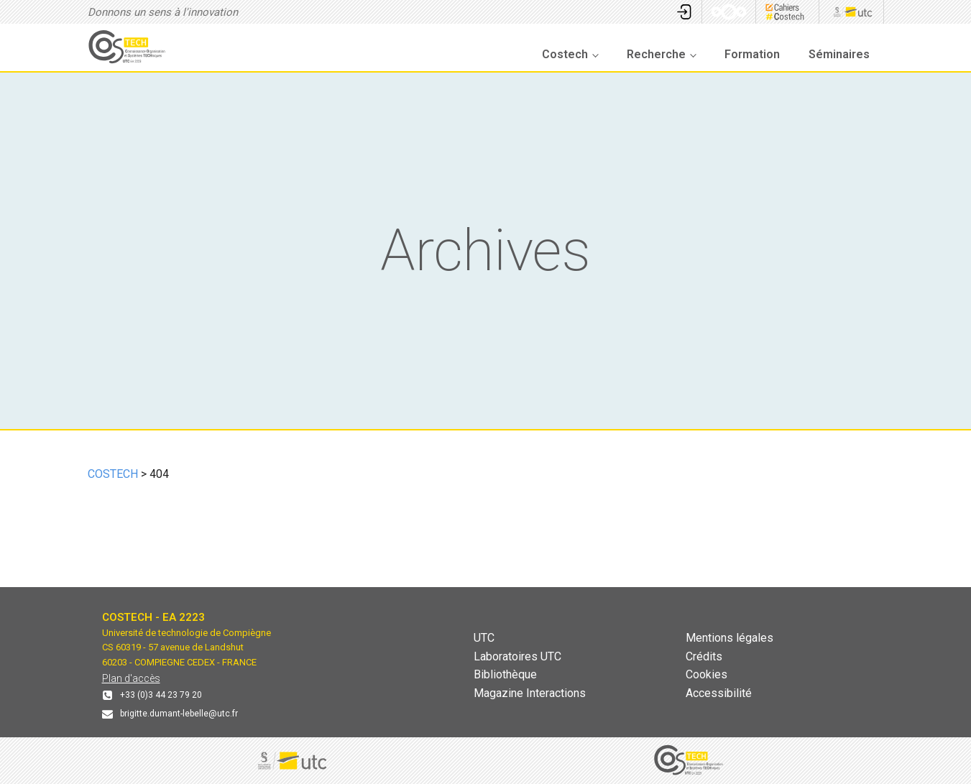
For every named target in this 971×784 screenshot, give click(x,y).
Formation (752, 54)
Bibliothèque (505, 674)
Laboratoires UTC (517, 656)
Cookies (706, 674)
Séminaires (839, 54)
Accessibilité (719, 693)
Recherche (656, 54)
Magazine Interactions (530, 693)
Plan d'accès (131, 678)
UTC (484, 638)
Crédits (704, 656)
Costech (565, 54)
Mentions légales (729, 638)
